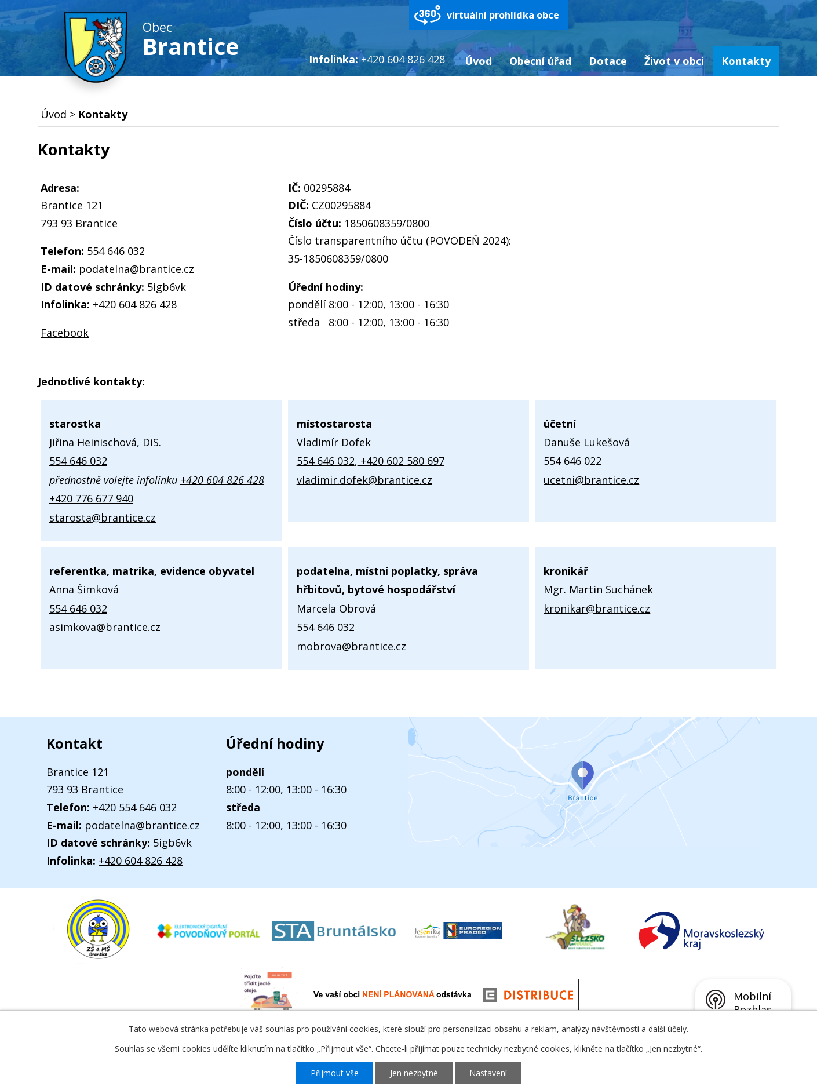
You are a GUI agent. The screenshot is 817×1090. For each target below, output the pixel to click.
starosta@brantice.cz (102, 517)
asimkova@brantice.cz (105, 627)
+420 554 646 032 (135, 807)
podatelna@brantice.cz (136, 269)
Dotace (608, 61)
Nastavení (488, 1072)
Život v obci (674, 61)
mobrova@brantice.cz (351, 646)
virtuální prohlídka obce (503, 15)
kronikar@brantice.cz (597, 608)
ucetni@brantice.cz (591, 480)
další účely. (668, 1028)
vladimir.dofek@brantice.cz (364, 480)
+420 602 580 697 (401, 461)
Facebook (65, 333)
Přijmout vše (335, 1072)
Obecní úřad (540, 61)
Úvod (478, 61)
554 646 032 (116, 251)
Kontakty (746, 61)
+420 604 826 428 (135, 304)
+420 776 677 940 (91, 498)
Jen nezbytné (414, 1072)
